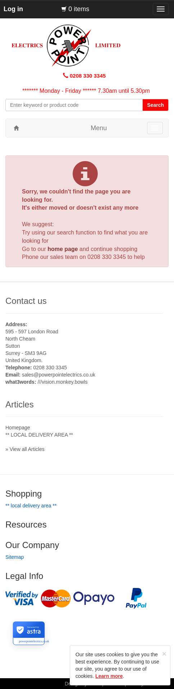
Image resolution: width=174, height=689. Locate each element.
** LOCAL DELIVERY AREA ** (39, 435)
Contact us (26, 301)
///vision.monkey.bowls (62, 382)
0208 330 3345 (106, 257)
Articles (19, 404)
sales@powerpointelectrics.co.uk (58, 375)
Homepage (17, 427)
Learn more (109, 676)
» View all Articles (25, 449)
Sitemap (14, 557)
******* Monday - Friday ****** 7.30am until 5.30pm (86, 91)
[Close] (164, 653)
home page (62, 249)
